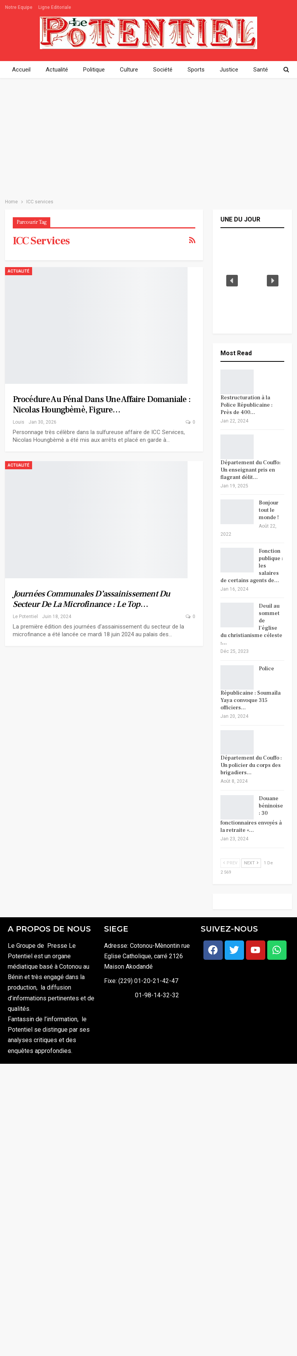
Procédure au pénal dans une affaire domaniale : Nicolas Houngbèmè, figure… (101, 404)
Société (162, 69)
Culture (129, 69)
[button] (232, 280)
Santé (260, 69)
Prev (230, 862)
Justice (229, 69)
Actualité (57, 69)
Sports (196, 69)
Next (251, 862)
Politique (94, 69)
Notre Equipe (18, 7)
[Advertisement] (148, 136)
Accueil (21, 69)
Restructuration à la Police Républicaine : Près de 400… (246, 405)
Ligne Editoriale (54, 7)
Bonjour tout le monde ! (269, 510)
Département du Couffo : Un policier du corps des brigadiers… (251, 765)
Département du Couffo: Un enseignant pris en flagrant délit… (250, 470)
